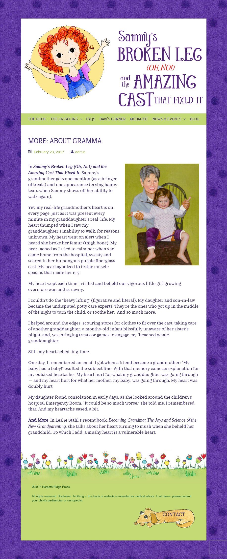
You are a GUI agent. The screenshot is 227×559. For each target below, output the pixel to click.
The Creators (66, 119)
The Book (37, 119)
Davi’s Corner (113, 119)
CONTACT (174, 514)
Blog (195, 119)
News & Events (169, 119)
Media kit (139, 119)
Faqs (90, 119)
